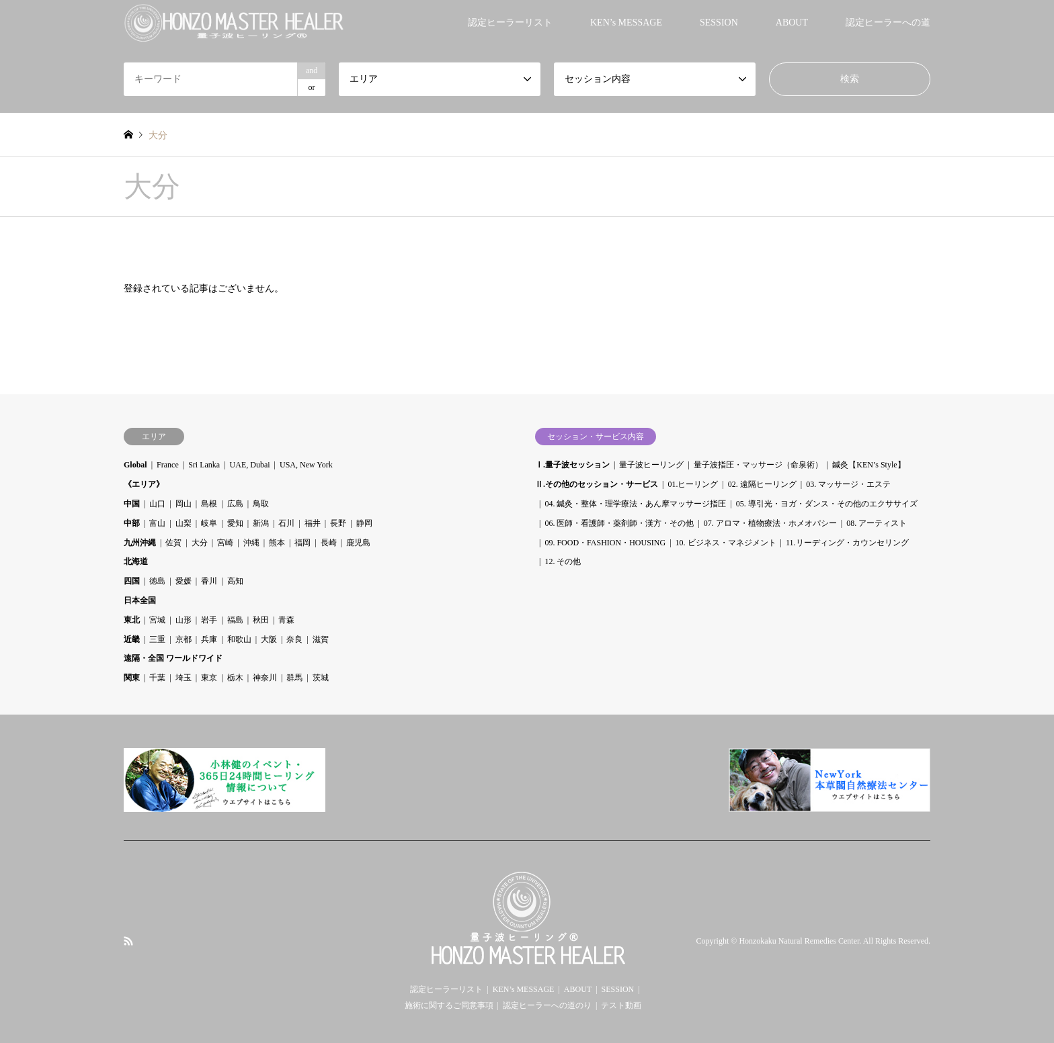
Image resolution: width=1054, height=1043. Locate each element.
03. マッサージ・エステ (848, 484)
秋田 (261, 620)
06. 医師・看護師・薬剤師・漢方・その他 (619, 523)
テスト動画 (621, 1005)
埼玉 (183, 677)
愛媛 (183, 581)
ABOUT (792, 22)
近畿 (132, 639)
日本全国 (140, 600)
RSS (128, 941)
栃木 (235, 677)
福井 (313, 523)
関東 (132, 677)
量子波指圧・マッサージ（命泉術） (758, 464)
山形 (183, 620)
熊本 (277, 542)
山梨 (183, 523)
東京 (209, 677)
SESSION (719, 22)
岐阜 (209, 523)
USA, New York (306, 464)
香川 (209, 581)
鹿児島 (358, 542)
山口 (157, 503)
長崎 (329, 542)
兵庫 (209, 639)
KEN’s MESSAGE (626, 22)
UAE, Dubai (250, 464)
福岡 (302, 542)
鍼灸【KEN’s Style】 (868, 464)
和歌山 (239, 639)
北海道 (136, 561)
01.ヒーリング (692, 484)
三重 (157, 639)
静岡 (364, 523)
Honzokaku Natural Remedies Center (799, 941)
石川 (286, 523)
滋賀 (321, 639)
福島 (235, 620)
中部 (132, 523)
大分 (200, 542)
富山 (157, 523)
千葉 (157, 677)
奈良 (294, 639)
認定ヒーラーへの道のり (547, 1005)
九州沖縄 (140, 542)
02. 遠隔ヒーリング (762, 484)
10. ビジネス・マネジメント (726, 542)
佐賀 (173, 542)
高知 (235, 581)
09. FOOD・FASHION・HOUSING (604, 542)
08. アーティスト (876, 523)
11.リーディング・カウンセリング (847, 542)
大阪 (269, 639)
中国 (132, 503)
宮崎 (225, 542)
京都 (183, 639)
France (168, 464)
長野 (338, 523)
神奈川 (265, 677)
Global (135, 464)
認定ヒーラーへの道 (888, 22)
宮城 (157, 620)
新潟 (261, 523)
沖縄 (251, 542)
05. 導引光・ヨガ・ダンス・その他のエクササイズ (827, 503)
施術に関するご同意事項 (449, 1005)
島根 (209, 503)
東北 (132, 620)
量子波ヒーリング (651, 464)
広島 (235, 503)
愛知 (235, 523)
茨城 (321, 677)
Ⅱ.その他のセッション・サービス (596, 484)
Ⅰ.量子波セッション (572, 464)
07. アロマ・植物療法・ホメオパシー (770, 523)
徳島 (157, 581)
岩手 (209, 620)
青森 (286, 620)
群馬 (294, 677)
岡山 (183, 503)
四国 (132, 581)
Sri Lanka (204, 464)
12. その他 (562, 561)
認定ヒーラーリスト (510, 22)
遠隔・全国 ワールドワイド (173, 658)
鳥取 (261, 503)
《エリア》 (144, 484)
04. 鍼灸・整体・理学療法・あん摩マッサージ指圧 (635, 503)
